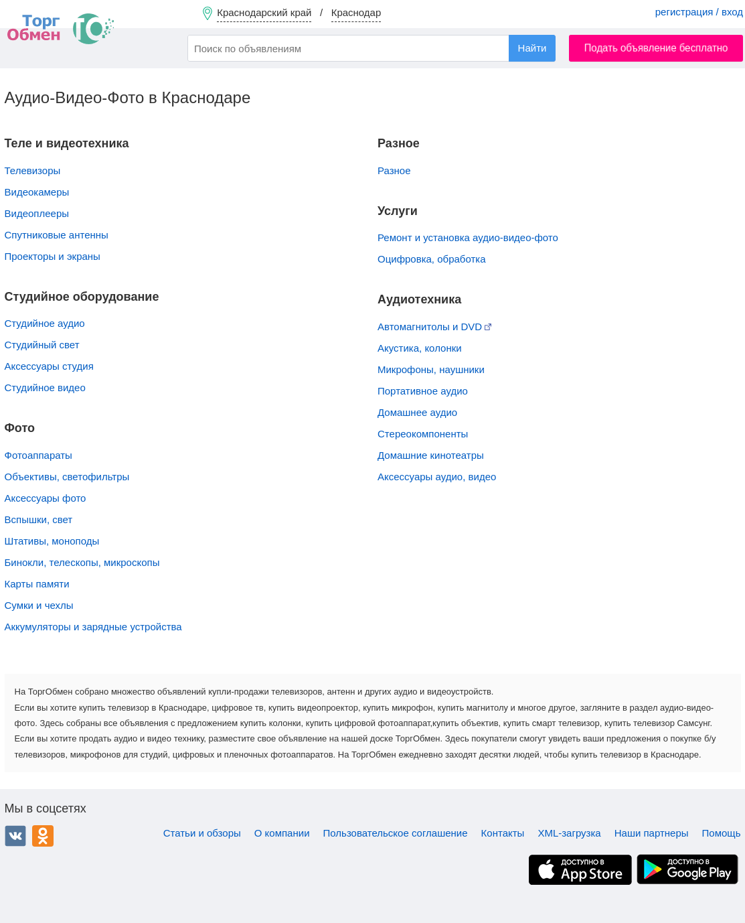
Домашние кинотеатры (431, 455)
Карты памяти (37, 583)
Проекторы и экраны (52, 256)
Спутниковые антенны (56, 234)
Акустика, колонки (420, 348)
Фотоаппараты (38, 455)
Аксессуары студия (49, 366)
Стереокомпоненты (423, 433)
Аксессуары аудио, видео (437, 476)
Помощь (721, 833)
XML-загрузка (568, 833)
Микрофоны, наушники (431, 369)
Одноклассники (43, 836)
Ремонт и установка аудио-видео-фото (468, 237)
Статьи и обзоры (202, 833)
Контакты (503, 833)
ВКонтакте (15, 836)
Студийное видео (45, 387)
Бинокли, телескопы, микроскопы (82, 562)
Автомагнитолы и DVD (434, 326)
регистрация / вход (699, 11)
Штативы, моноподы (52, 541)
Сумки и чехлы (39, 605)
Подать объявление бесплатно (656, 48)
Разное (394, 170)
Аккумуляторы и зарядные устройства (93, 626)
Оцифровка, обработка (432, 259)
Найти (532, 48)
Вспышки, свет (39, 519)
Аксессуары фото (45, 498)
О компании (282, 833)
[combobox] (371, 48)
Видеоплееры (37, 213)
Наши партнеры (651, 833)
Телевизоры (33, 170)
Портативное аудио (423, 391)
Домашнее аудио (417, 412)
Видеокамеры (37, 192)
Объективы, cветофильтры (67, 476)
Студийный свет (42, 344)
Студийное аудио (45, 323)
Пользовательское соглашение (395, 833)
